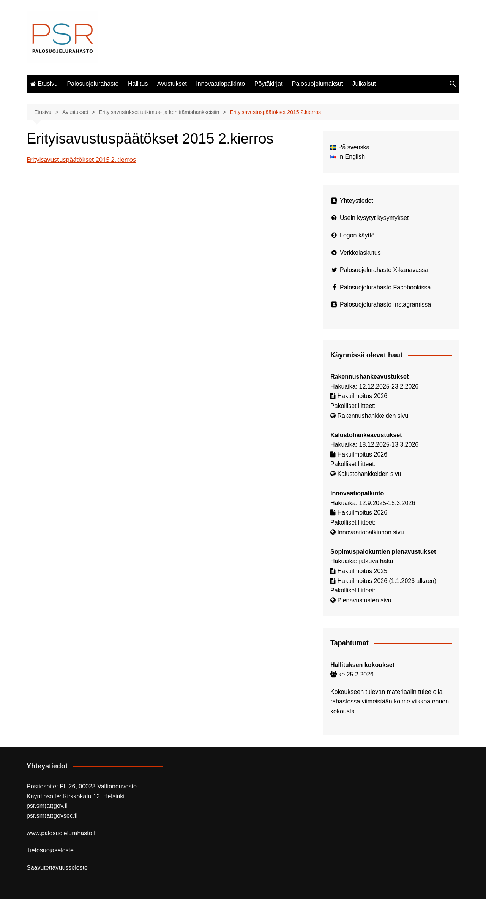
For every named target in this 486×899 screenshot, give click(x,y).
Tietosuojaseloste (50, 850)
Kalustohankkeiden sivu (369, 474)
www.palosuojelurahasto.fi (62, 833)
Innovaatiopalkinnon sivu (370, 532)
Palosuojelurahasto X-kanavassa (384, 270)
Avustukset (172, 84)
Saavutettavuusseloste (57, 867)
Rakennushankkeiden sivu (372, 415)
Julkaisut (364, 84)
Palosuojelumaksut (317, 84)
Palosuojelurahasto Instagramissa (385, 304)
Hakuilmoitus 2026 (362, 396)
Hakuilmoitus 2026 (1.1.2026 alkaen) (386, 581)
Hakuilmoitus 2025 (362, 571)
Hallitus (138, 84)
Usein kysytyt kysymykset (374, 218)
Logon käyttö (357, 235)
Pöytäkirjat (268, 84)
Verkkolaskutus (360, 253)
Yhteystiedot (356, 200)
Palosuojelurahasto (92, 84)
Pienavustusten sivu (364, 600)
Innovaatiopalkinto (220, 84)
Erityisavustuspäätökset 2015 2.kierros (81, 159)
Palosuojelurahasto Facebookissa (385, 287)
